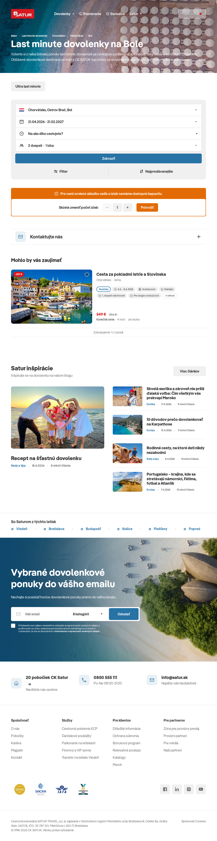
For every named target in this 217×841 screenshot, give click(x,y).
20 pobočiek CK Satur (47, 680)
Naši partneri (173, 750)
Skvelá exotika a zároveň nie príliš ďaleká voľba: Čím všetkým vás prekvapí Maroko (175, 393)
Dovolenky (64, 14)
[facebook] (165, 789)
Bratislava (53, 529)
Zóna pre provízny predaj (181, 728)
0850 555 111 (105, 677)
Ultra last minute (28, 86)
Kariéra (16, 743)
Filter (61, 171)
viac (202, 59)
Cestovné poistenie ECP (79, 728)
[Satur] (22, 13)
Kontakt (16, 757)
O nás (15, 728)
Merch (117, 765)
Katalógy (119, 757)
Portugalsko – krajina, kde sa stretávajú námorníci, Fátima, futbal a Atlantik (172, 479)
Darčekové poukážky (76, 736)
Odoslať (124, 614)
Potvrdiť (147, 207)
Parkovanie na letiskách (79, 743)
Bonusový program (126, 743)
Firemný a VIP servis (76, 750)
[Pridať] (127, 207)
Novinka (103, 289)
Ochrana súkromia (126, 736)
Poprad (192, 529)
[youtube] (201, 789)
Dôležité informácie (127, 728)
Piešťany (158, 529)
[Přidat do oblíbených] (87, 275)
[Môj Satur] (192, 14)
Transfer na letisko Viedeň (80, 757)
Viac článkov (189, 371)
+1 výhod (169, 295)
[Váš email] (39, 614)
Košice (124, 529)
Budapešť (91, 529)
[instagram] (189, 789)
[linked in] (177, 789)
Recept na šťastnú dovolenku (46, 458)
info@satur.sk (174, 677)
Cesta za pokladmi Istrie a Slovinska (131, 274)
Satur (135, 14)
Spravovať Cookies (193, 821)
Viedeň (19, 529)
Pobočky (17, 736)
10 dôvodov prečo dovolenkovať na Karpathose (175, 422)
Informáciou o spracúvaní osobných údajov (77, 631)
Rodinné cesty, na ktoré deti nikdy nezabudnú (175, 450)
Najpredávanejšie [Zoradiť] (156, 171)
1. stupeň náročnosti (112, 295)
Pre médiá (171, 743)
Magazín (17, 750)
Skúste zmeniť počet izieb (78, 207)
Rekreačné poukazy (127, 750)
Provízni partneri (175, 736)
